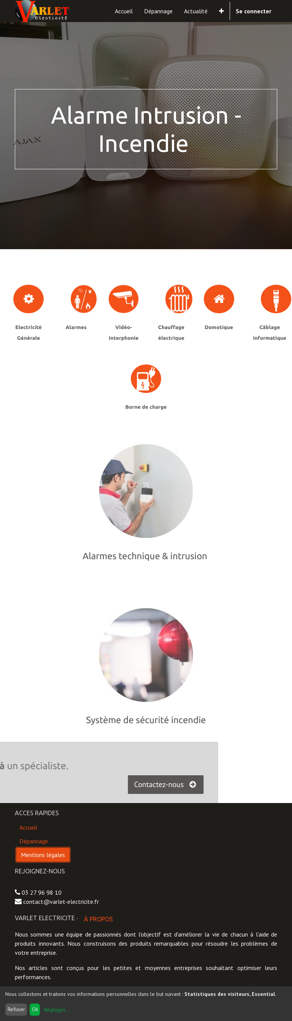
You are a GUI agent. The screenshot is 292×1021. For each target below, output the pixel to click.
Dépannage (33, 841)
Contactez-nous (66, 784)
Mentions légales (43, 855)
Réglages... (57, 1009)
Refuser (16, 1009)
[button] (221, 11)
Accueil (28, 827)
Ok (35, 1009)
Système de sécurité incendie (146, 720)
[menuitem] (123, 11)
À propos (98, 919)
